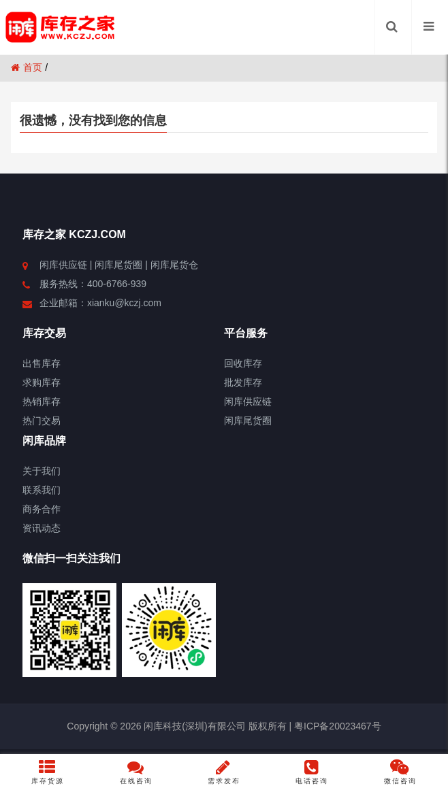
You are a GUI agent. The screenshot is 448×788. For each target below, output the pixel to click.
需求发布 (223, 772)
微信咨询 (400, 772)
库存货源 (48, 772)
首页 (26, 67)
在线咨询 (135, 772)
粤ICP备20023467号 (336, 726)
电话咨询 (312, 772)
